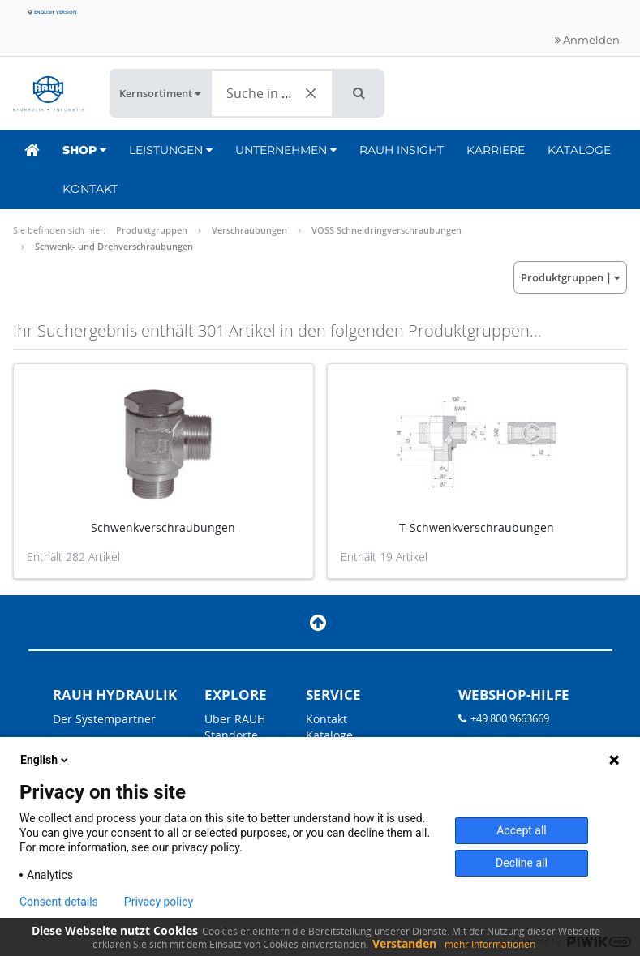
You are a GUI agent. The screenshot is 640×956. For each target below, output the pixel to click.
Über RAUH (234, 719)
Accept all (521, 830)
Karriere (495, 150)
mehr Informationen (490, 944)
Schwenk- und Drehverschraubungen (114, 246)
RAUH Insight (401, 150)
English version (52, 11)
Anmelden (587, 39)
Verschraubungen (249, 230)
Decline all (522, 862)
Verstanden (404, 943)
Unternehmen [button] (286, 150)
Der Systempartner (104, 719)
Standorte (231, 735)
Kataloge (579, 150)
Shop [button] (84, 150)
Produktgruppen (151, 230)
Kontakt (90, 189)
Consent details (58, 901)
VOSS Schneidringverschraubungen (386, 230)
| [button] (570, 277)
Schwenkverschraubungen (163, 527)
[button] (358, 93)
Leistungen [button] (171, 150)
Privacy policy (158, 901)
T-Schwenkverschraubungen (476, 527)
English (45, 759)
